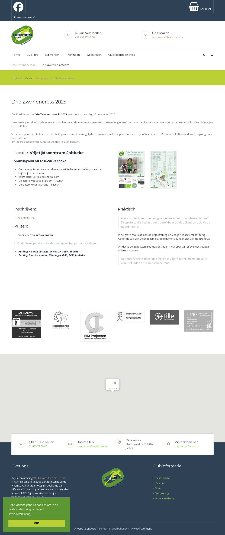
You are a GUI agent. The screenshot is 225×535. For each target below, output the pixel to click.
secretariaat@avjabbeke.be (168, 37)
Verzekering (162, 493)
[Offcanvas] (212, 55)
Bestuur (160, 483)
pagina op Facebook (187, 446)
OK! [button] (36, 523)
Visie (158, 488)
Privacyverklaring (165, 498)
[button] (112, 395)
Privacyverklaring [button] (19, 514)
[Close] (115, 383)
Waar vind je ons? (24, 17)
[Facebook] (18, 7)
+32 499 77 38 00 (85, 37)
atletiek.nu (29, 218)
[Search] (204, 55)
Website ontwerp (86, 528)
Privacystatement (141, 528)
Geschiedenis (163, 478)
